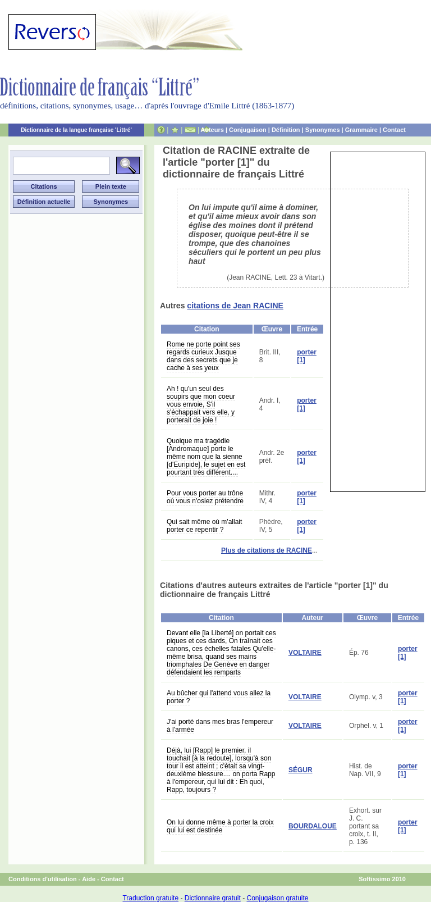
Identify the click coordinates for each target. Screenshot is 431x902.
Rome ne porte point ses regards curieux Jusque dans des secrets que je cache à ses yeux (203, 356)
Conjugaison (248, 129)
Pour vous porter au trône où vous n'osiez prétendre (205, 497)
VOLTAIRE (305, 653)
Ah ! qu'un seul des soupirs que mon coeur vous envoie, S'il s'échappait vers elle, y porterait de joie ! (201, 404)
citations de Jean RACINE (235, 305)
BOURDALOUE (312, 826)
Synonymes (322, 129)
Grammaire (361, 129)
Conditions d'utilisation (42, 879)
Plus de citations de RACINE (266, 550)
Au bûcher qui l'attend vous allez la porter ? (218, 697)
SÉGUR (300, 770)
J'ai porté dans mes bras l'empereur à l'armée (220, 726)
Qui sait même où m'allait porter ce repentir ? (204, 526)
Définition (286, 129)
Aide (88, 879)
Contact (394, 129)
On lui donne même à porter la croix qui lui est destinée (220, 826)
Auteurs (212, 129)
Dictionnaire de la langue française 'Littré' (76, 130)
